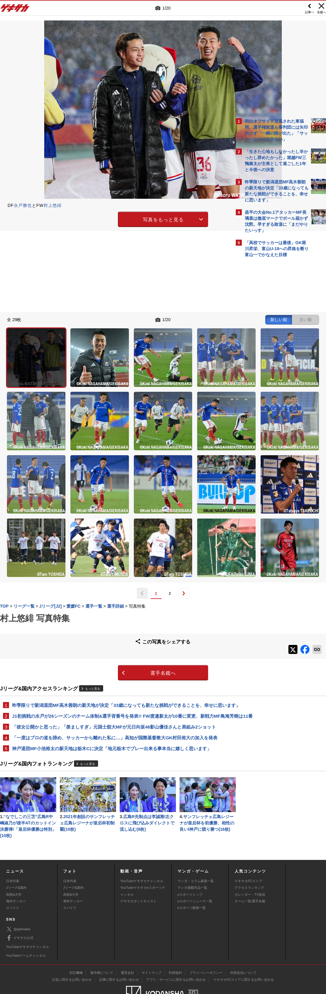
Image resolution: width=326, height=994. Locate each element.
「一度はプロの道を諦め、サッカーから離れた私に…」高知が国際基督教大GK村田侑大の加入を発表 (114, 663)
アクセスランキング (249, 865)
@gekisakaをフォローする (269, 351)
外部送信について (243, 950)
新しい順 (173, 319)
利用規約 (175, 950)
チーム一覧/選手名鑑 (250, 878)
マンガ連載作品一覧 (192, 865)
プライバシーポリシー (206, 950)
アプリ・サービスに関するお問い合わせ (176, 957)
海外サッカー (16, 878)
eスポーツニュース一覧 (194, 878)
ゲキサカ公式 (19, 915)
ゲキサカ (15, 10)
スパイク (12, 885)
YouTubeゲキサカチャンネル (141, 858)
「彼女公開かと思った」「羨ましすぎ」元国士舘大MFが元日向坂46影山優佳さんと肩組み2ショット (114, 652)
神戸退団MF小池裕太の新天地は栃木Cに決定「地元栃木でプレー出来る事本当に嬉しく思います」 (111, 674)
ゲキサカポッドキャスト (138, 878)
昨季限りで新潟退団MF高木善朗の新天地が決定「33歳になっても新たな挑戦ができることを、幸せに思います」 (115, 620)
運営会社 (127, 950)
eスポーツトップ (189, 871)
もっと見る (92, 600)
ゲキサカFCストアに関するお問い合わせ (243, 957)
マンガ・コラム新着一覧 (195, 858)
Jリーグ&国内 (16, 865)
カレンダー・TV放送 (250, 871)
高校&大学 (13, 871)
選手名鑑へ (110, 584)
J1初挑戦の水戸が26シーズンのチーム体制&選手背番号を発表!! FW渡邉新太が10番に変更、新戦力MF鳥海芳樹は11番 (116, 638)
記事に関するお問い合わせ (119, 957)
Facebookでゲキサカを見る (270, 364)
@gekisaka (18, 906)
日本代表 (12, 858)
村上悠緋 (53, 205)
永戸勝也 (23, 205)
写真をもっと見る (110, 218)
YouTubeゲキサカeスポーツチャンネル (142, 868)
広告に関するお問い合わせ (72, 957)
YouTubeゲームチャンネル (26, 932)
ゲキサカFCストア (248, 858)
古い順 (200, 319)
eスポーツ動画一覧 (191, 885)
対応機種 (76, 950)
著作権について (101, 950)
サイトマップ (151, 950)
